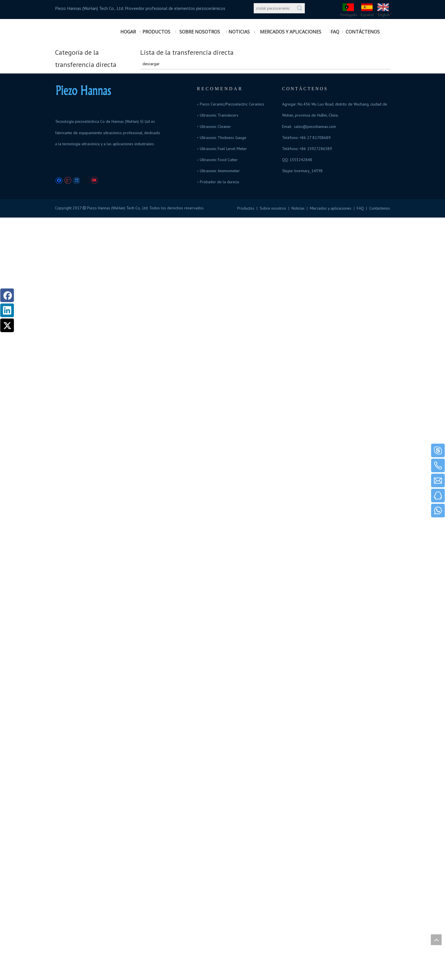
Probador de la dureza (219, 181)
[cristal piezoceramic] (274, 8)
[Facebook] (58, 180)
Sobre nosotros (273, 208)
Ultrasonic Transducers (219, 115)
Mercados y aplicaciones (330, 208)
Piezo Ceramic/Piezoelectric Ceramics (232, 104)
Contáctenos (379, 208)
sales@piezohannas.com (315, 126)
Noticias (298, 208)
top (436, 939)
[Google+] (67, 180)
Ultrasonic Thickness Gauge (223, 137)
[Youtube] (94, 180)
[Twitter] (85, 180)
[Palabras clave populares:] (300, 8)
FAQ (360, 208)
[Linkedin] (76, 180)
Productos (245, 208)
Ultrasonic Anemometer (220, 170)
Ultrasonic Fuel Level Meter (223, 148)
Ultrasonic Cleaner (215, 126)
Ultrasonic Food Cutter (219, 159)
